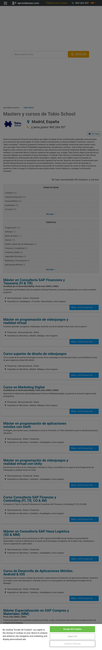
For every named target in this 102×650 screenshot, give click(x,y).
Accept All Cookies (72, 629)
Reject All (72, 636)
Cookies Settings (72, 643)
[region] (51, 637)
